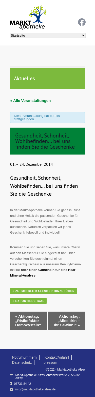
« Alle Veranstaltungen (30, 100)
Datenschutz (22, 362)
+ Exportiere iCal (28, 300)
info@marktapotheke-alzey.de (35, 389)
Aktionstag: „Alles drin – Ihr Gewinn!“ (67, 320)
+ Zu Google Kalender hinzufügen (43, 291)
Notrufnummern (24, 357)
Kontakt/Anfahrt (57, 357)
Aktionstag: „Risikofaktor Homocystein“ (28, 320)
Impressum (48, 362)
